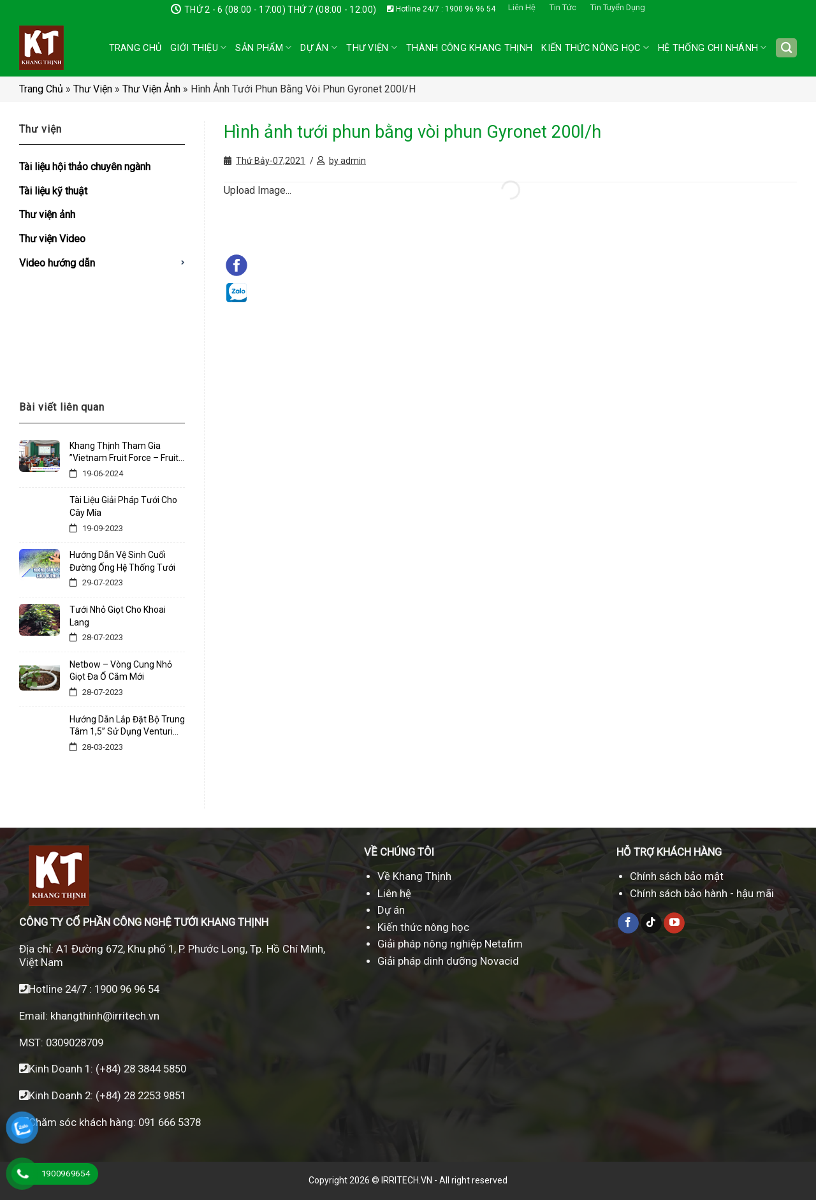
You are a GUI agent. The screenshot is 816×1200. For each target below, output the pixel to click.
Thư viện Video (52, 239)
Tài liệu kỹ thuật (53, 191)
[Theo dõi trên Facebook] (628, 923)
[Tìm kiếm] (786, 48)
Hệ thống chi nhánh (712, 47)
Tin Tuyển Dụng (617, 7)
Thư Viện (371, 47)
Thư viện (92, 89)
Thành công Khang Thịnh (469, 48)
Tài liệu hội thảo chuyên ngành (84, 167)
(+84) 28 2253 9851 (141, 1095)
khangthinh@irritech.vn (103, 1015)
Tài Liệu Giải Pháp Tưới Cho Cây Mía (123, 506)
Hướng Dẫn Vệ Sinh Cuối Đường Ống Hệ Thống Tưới (122, 561)
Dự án (318, 47)
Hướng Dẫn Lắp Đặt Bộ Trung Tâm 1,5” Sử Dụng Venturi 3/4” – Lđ (127, 726)
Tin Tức (563, 7)
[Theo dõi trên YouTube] (674, 923)
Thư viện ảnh (151, 89)
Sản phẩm (263, 47)
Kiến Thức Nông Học (595, 47)
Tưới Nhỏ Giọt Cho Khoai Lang (117, 615)
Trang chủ (135, 48)
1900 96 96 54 (126, 989)
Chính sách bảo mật (677, 876)
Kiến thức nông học (423, 927)
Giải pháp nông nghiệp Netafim (450, 943)
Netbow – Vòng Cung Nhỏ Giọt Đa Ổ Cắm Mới (120, 670)
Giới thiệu (198, 47)
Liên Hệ (522, 7)
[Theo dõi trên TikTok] (651, 923)
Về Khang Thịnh (414, 876)
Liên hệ (394, 893)
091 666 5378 (169, 1122)
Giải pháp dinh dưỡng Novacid (448, 961)
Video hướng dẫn (57, 263)
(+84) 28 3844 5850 (141, 1068)
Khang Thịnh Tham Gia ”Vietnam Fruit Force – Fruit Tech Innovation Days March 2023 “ (125, 453)
